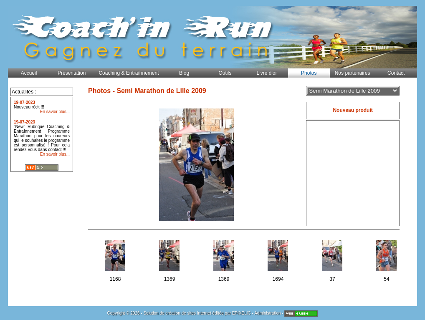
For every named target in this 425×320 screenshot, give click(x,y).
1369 (170, 259)
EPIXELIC (241, 313)
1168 (115, 259)
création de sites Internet (188, 313)
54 (387, 259)
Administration (267, 313)
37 (333, 259)
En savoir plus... (55, 111)
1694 (278, 259)
